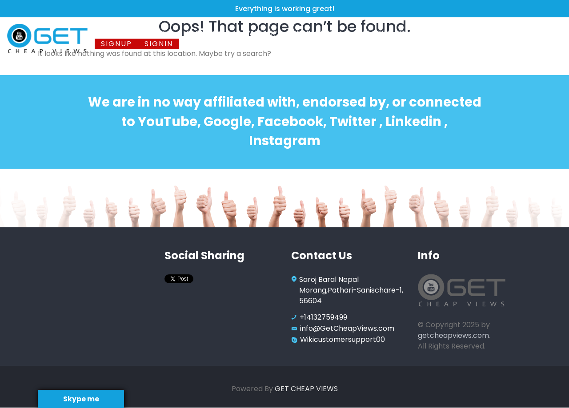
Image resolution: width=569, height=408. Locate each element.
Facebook (206, 33)
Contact (495, 33)
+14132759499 (323, 317)
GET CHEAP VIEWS (306, 389)
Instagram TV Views (394, 33)
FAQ (458, 33)
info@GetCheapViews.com (347, 328)
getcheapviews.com (453, 335)
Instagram (316, 33)
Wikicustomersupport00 (342, 339)
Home (111, 33)
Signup (116, 44)
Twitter (260, 33)
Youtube (151, 33)
